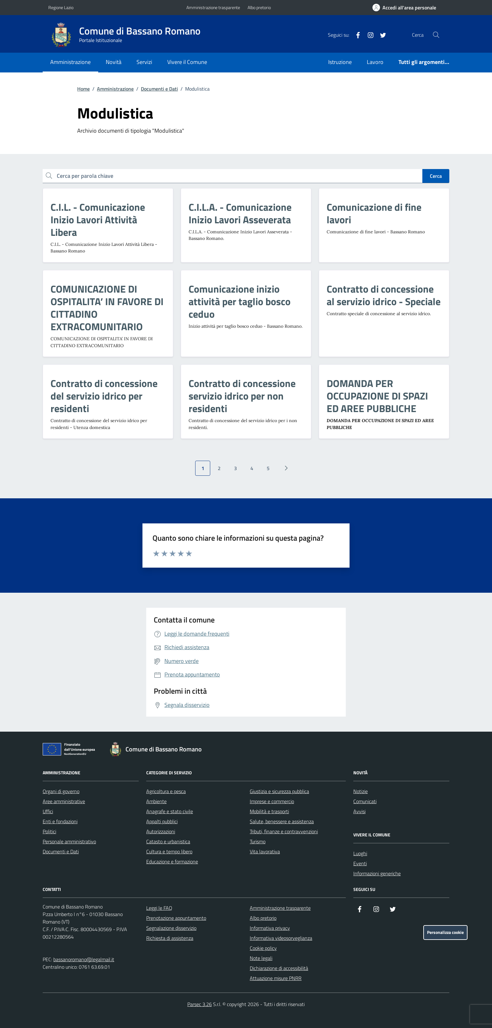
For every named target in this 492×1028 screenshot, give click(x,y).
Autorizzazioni (160, 831)
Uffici (48, 811)
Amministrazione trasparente (213, 7)
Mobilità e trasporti (269, 811)
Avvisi (359, 811)
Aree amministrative (64, 801)
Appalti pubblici (162, 821)
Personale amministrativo (69, 841)
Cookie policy (263, 948)
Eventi (360, 863)
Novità (113, 62)
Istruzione (340, 62)
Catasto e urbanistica (168, 841)
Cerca (436, 176)
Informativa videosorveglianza (281, 938)
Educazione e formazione (172, 861)
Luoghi (360, 853)
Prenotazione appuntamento (176, 918)
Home (83, 89)
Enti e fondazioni (60, 821)
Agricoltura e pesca (166, 791)
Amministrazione (70, 62)
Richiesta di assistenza (169, 938)
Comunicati (365, 801)
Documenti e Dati (159, 89)
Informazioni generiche (377, 873)
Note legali (261, 958)
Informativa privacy (270, 928)
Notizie (360, 791)
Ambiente (156, 801)
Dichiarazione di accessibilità (279, 968)
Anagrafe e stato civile (169, 811)
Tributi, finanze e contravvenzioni (284, 831)
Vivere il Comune (187, 62)
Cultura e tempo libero (169, 851)
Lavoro (375, 62)
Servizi (144, 62)
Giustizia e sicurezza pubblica (279, 791)
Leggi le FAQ (159, 908)
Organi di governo (61, 791)
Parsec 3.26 (199, 1004)
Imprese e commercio (272, 801)
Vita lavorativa (265, 851)
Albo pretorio (259, 7)
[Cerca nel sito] (436, 34)
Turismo (257, 841)
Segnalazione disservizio (171, 928)
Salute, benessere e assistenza (282, 821)
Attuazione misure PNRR (276, 978)
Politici (49, 831)
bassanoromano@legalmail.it (83, 959)
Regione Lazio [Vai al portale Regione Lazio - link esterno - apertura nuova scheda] (60, 7)
